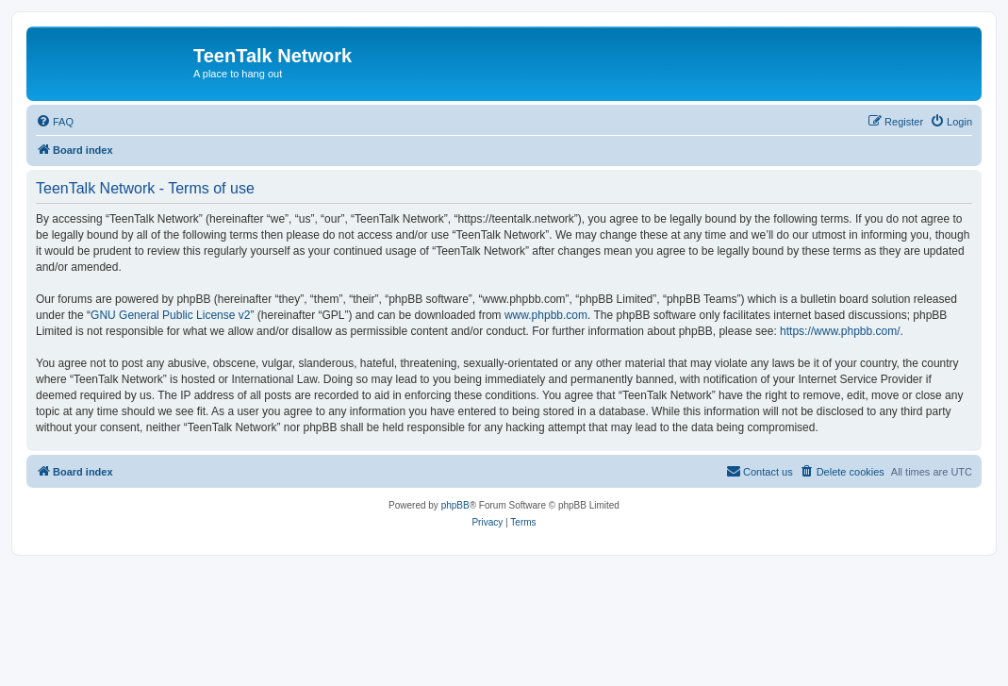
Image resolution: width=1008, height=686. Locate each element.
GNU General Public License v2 (170, 315)
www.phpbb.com (545, 315)
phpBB (455, 505)
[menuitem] (55, 121)
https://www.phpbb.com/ (840, 331)
